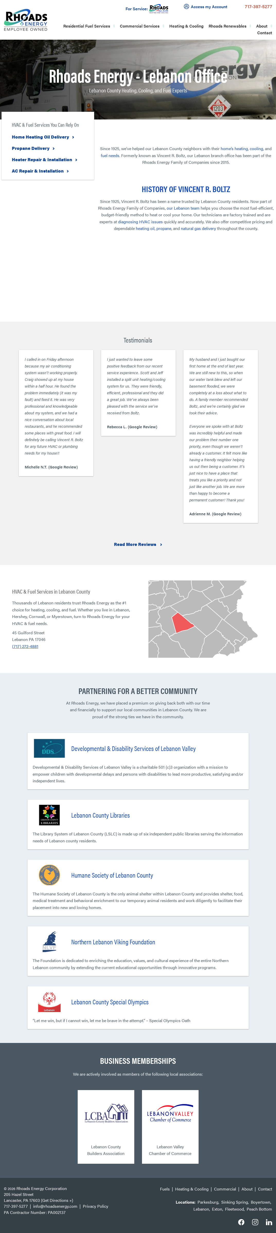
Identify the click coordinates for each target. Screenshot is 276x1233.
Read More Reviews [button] (135, 544)
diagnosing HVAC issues (140, 222)
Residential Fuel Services (86, 26)
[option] (56, 413)
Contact (264, 33)
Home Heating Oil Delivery (40, 137)
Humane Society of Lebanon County (112, 875)
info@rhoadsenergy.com (55, 1206)
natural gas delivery (198, 228)
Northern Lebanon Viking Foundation (113, 941)
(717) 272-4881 (25, 646)
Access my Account (206, 6)
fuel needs (110, 155)
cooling (256, 148)
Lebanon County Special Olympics (110, 1001)
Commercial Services (139, 26)
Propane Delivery (31, 148)
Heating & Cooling (186, 26)
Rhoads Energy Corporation (41, 1188)
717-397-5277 (258, 6)
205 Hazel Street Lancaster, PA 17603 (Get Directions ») (38, 1197)
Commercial (225, 1189)
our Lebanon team (183, 208)
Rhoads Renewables (227, 26)
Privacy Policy (95, 1206)
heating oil (145, 228)
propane (163, 228)
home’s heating (234, 148)
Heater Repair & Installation (42, 159)
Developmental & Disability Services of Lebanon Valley (133, 748)
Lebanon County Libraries (100, 815)
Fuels (165, 1189)
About (262, 26)
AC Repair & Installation (38, 171)
